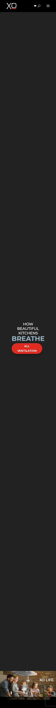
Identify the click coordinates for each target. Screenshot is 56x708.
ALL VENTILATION (27, 348)
